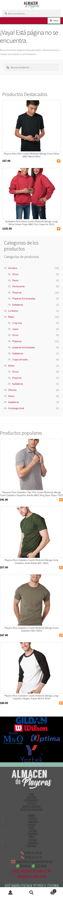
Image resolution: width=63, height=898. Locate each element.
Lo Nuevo (13, 310)
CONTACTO (31, 803)
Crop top (17, 322)
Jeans (15, 329)
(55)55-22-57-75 (31, 857)
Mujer (11, 316)
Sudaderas (17, 304)
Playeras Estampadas (23, 298)
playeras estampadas (23, 347)
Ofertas (12, 389)
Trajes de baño (20, 359)
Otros (15, 274)
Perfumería (18, 286)
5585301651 (23, 866)
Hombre (12, 268)
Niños (11, 365)
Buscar (31, 892)
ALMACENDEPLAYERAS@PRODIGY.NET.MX (31, 861)
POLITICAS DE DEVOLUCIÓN (31, 809)
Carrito (49, 890)
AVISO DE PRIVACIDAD (32, 806)
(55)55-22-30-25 (31, 852)
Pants (15, 280)
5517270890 (39, 866)
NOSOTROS (31, 797)
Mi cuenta (10, 892)
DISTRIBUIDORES (31, 800)
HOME (31, 794)
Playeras (17, 292)
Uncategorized (16, 408)
